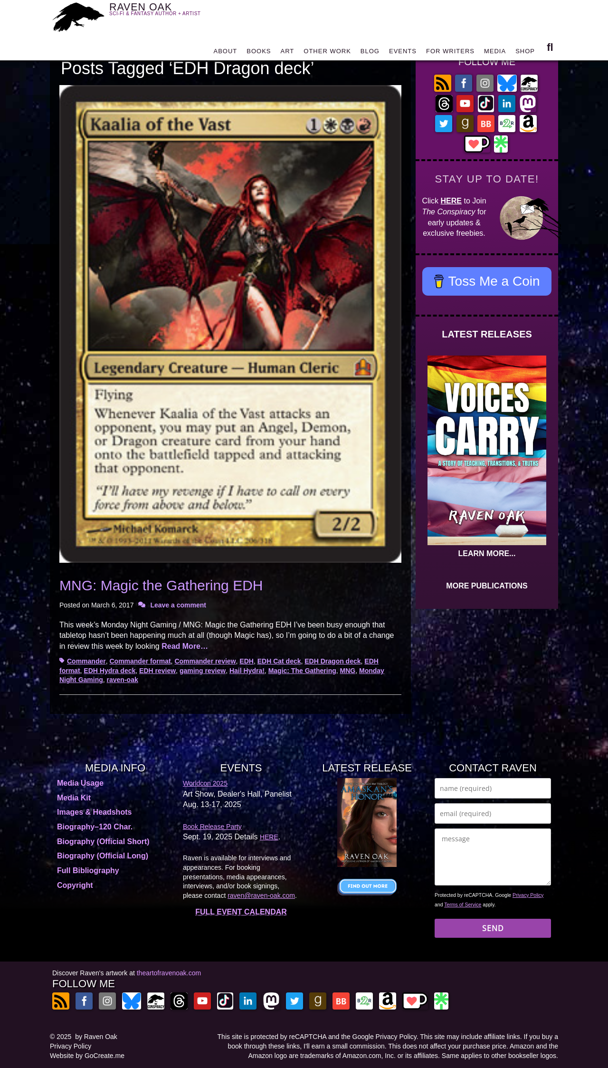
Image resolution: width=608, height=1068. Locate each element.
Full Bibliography (88, 870)
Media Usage (80, 783)
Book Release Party (212, 826)
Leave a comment (178, 605)
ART (287, 53)
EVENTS (403, 53)
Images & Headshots (94, 812)
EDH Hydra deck (109, 670)
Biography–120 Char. (95, 827)
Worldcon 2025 (205, 783)
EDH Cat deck (279, 661)
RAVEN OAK (168, 15)
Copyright (75, 885)
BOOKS (259, 53)
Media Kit (74, 798)
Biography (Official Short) (103, 841)
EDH (246, 661)
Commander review (205, 661)
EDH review (157, 670)
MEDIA (495, 53)
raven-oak (122, 679)
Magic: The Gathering (302, 670)
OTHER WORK (327, 53)
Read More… (185, 646)
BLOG (370, 53)
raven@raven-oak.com (261, 895)
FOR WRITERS (450, 53)
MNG (348, 670)
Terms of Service (462, 904)
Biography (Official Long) (102, 856)
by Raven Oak (96, 1036)
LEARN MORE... (487, 553)
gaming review (203, 670)
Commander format (140, 661)
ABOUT (225, 53)
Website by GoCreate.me (87, 1055)
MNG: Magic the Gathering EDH (161, 585)
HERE (451, 201)
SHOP (525, 53)
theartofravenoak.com (169, 973)
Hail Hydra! (247, 670)
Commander (86, 661)
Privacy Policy (528, 895)
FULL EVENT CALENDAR (241, 912)
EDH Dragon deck (332, 661)
